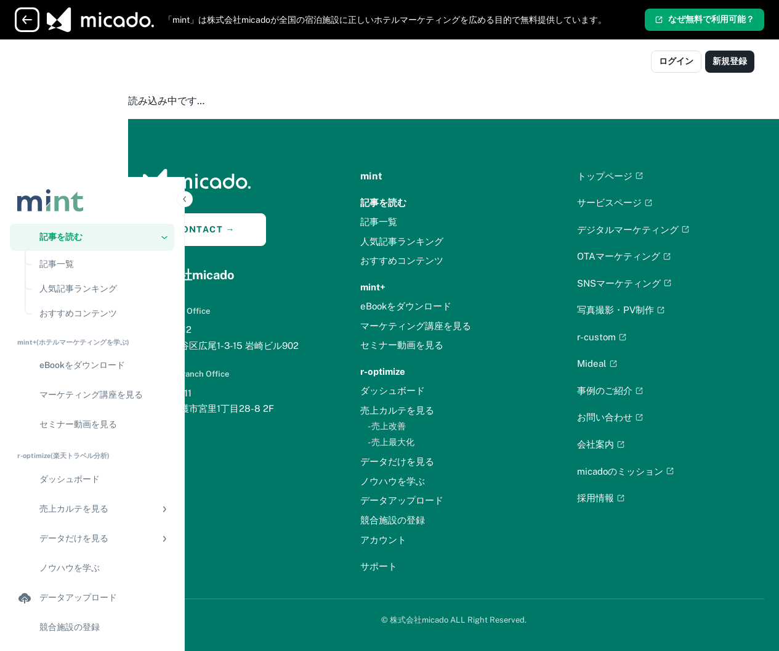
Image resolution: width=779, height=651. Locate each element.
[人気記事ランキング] (103, 152)
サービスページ (633, 202)
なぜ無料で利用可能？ (704, 19)
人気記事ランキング (439, 241)
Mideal (615, 363)
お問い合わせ (628, 417)
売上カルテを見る (435, 410)
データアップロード (439, 500)
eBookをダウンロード (443, 306)
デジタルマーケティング (651, 229)
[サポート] (92, 574)
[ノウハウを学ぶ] (92, 430)
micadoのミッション (644, 471)
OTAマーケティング (642, 256)
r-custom (620, 337)
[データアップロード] (92, 460)
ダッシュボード (430, 390)
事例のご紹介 (628, 390)
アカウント (421, 539)
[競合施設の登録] (92, 490)
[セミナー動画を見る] (92, 287)
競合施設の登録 (430, 520)
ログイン (676, 61)
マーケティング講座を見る (453, 326)
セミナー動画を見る (439, 345)
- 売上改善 (424, 426)
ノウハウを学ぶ (430, 481)
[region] (92, 368)
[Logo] (63, 63)
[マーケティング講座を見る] (92, 258)
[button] (92, 99)
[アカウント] (92, 545)
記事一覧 (416, 221)
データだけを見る (435, 461)
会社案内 (619, 444)
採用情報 (619, 498)
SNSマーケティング (642, 283)
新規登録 (729, 61)
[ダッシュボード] (92, 342)
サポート (416, 566)
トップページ (628, 176)
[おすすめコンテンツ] (103, 176)
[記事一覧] (103, 127)
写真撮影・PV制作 (639, 310)
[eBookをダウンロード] (92, 228)
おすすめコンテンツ (439, 260)
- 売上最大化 (428, 442)
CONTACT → (261, 229)
